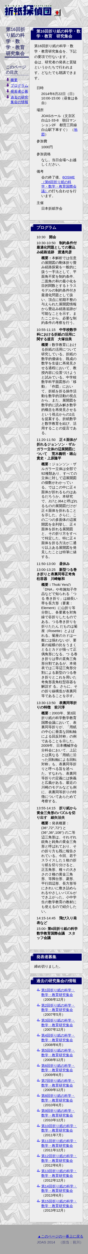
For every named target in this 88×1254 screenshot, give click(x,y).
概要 (14, 80)
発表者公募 (19, 91)
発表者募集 (46, 957)
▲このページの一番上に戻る (60, 1236)
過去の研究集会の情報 (56, 981)
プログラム (19, 85)
